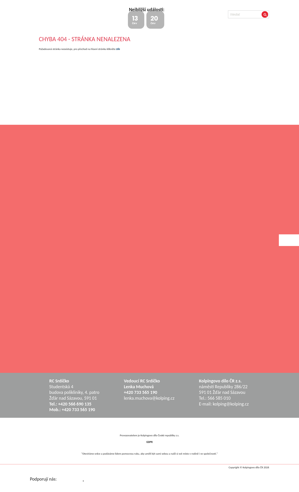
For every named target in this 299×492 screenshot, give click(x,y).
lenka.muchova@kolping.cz (149, 398)
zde (118, 49)
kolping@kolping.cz (231, 404)
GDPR (149, 442)
